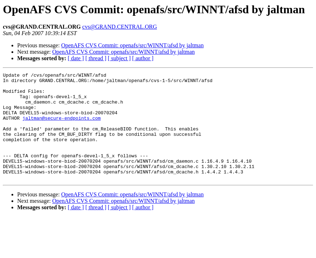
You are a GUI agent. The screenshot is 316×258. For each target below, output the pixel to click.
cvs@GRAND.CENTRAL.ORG (119, 27)
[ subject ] (119, 58)
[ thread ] (95, 58)
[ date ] (76, 58)
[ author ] (143, 58)
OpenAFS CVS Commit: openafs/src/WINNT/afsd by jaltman (132, 45)
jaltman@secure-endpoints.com (62, 127)
